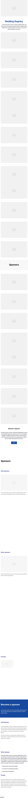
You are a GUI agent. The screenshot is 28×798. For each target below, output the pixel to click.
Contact (14, 442)
